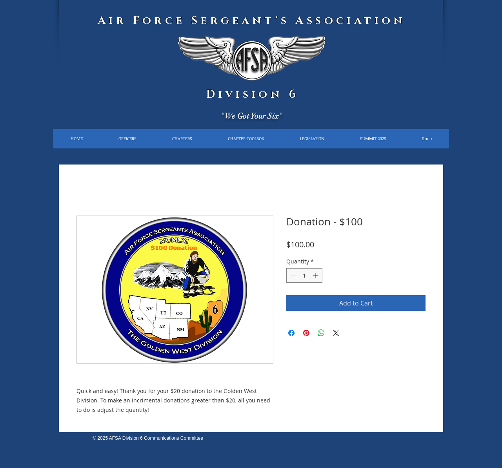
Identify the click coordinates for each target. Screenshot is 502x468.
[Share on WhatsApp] (321, 333)
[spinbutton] (304, 275)
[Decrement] (292, 275)
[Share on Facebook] (291, 333)
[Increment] (316, 275)
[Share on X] (336, 333)
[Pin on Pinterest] (306, 333)
